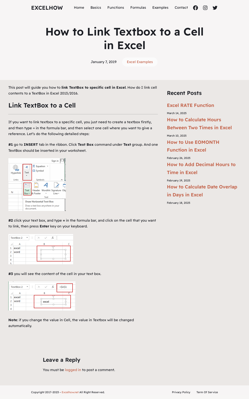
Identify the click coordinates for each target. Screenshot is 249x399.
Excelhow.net (70, 392)
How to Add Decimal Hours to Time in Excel (201, 168)
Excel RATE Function (190, 105)
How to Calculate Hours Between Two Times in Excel (199, 123)
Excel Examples (140, 62)
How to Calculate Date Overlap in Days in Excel (202, 191)
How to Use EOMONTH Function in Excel (193, 146)
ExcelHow (47, 7)
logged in (73, 370)
